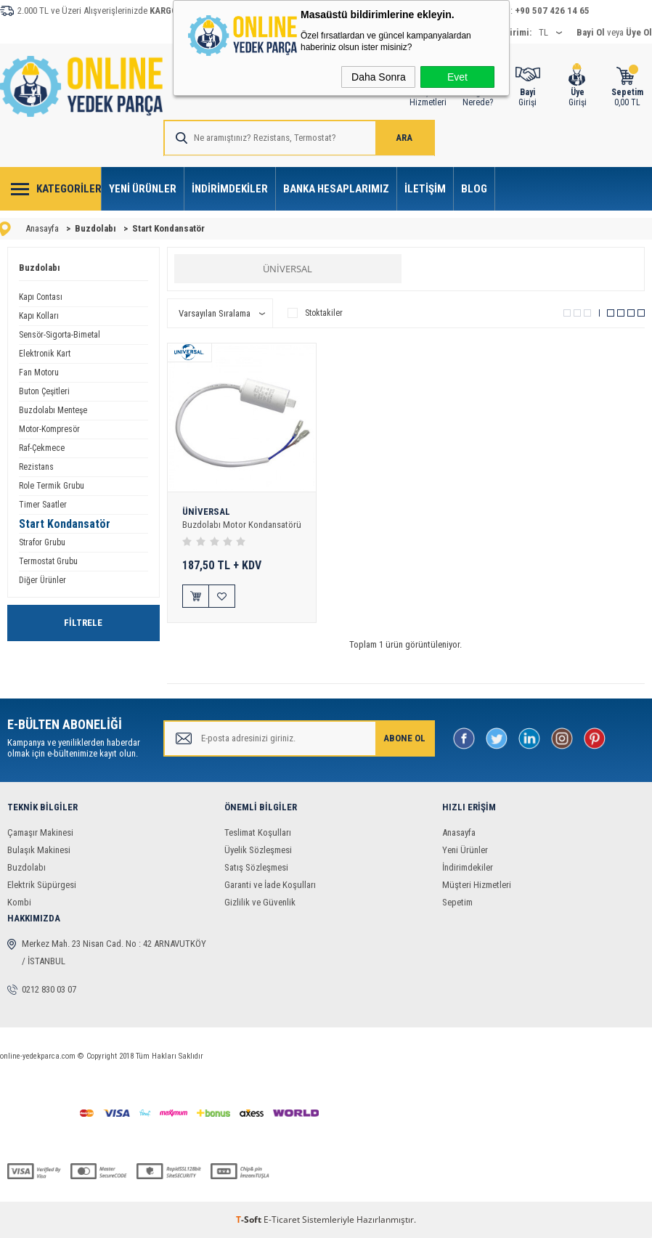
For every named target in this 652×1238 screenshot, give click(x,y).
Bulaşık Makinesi (38, 849)
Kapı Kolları (39, 316)
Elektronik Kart (44, 354)
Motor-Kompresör (49, 429)
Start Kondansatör (64, 524)
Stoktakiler (315, 313)
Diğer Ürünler (42, 580)
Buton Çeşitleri (44, 391)
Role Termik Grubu (51, 486)
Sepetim (457, 902)
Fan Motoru (39, 372)
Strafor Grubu (42, 542)
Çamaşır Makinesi (40, 832)
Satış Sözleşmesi (256, 867)
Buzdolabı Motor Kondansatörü (241, 524)
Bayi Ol (590, 32)
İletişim (425, 188)
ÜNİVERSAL (287, 268)
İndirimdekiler (230, 188)
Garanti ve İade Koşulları (270, 884)
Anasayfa (459, 832)
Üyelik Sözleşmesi (258, 849)
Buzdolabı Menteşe (53, 410)
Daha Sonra (378, 77)
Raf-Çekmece (42, 448)
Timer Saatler (43, 505)
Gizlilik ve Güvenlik (260, 902)
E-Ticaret (282, 1219)
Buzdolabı (39, 267)
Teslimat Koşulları (257, 832)
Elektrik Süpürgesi (41, 884)
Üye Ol (639, 32)
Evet (457, 77)
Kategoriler (69, 188)
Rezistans (36, 467)
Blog (474, 188)
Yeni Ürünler (142, 188)
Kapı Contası (40, 297)
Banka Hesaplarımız (336, 188)
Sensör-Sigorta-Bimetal (59, 335)
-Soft (250, 1219)
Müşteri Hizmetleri (476, 884)
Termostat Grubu (48, 561)
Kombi (19, 902)
